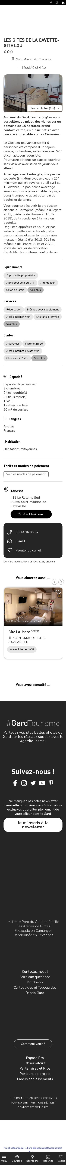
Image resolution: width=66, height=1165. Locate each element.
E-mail (20, 541)
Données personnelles (33, 1107)
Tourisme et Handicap (25, 1098)
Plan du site (19, 1102)
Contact (49, 1098)
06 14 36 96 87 (27, 532)
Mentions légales (43, 1102)
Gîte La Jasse (19, 631)
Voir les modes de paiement (26, 474)
